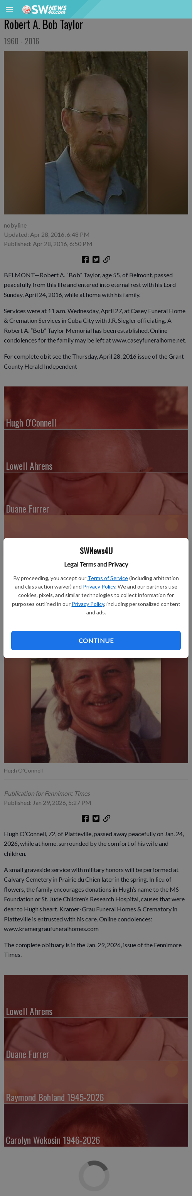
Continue (96, 640)
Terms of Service (108, 578)
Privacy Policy (99, 586)
